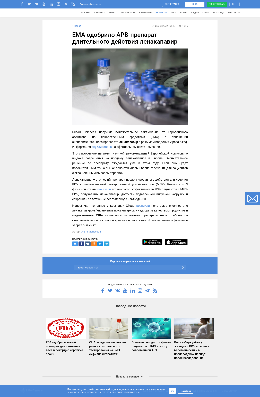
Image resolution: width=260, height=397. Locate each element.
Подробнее (185, 390)
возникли (143, 205)
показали (104, 189)
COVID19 (85, 12)
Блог (174, 12)
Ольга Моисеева (91, 231)
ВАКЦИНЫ (99, 12)
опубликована (102, 147)
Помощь (218, 12)
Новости (161, 12)
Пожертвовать (217, 4)
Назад (76, 25)
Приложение (127, 12)
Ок (172, 390)
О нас (112, 12)
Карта (205, 12)
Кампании (145, 12)
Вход (194, 4)
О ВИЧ (183, 12)
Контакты (234, 12)
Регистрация (172, 4)
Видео (195, 12)
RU (234, 4)
